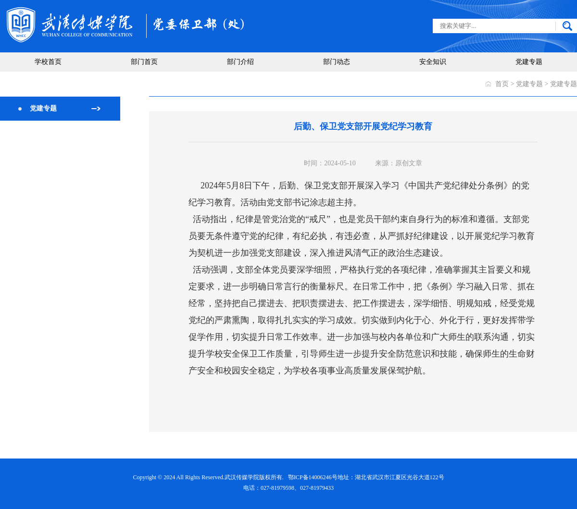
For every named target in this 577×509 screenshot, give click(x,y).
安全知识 (432, 61)
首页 (502, 83)
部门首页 (144, 61)
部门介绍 (240, 61)
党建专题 (528, 61)
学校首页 (48, 61)
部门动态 (336, 61)
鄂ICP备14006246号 (313, 477)
